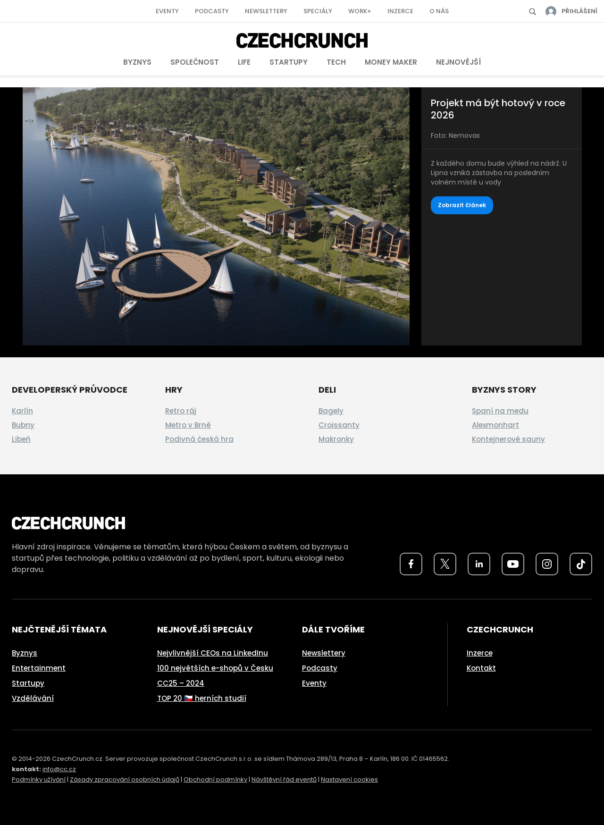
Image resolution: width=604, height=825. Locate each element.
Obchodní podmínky (215, 779)
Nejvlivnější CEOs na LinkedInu (212, 653)
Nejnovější (458, 62)
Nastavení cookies (349, 779)
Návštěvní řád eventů (284, 779)
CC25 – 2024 (180, 683)
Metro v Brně (188, 425)
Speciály (317, 11)
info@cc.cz (59, 769)
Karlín (22, 411)
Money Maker (391, 62)
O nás (439, 11)
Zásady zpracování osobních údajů (124, 779)
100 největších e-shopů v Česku (215, 668)
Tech (336, 62)
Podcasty (212, 11)
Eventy (167, 11)
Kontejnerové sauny (508, 439)
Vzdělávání (33, 698)
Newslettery (266, 11)
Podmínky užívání (39, 779)
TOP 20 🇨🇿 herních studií (201, 698)
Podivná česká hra (199, 439)
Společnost (194, 62)
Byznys (137, 62)
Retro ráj (180, 411)
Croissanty (339, 425)
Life (244, 62)
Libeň (21, 439)
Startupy (288, 62)
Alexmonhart (495, 425)
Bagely (331, 411)
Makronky (336, 439)
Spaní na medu (500, 411)
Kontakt (481, 668)
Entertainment (39, 668)
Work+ (359, 11)
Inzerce (400, 11)
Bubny (23, 425)
